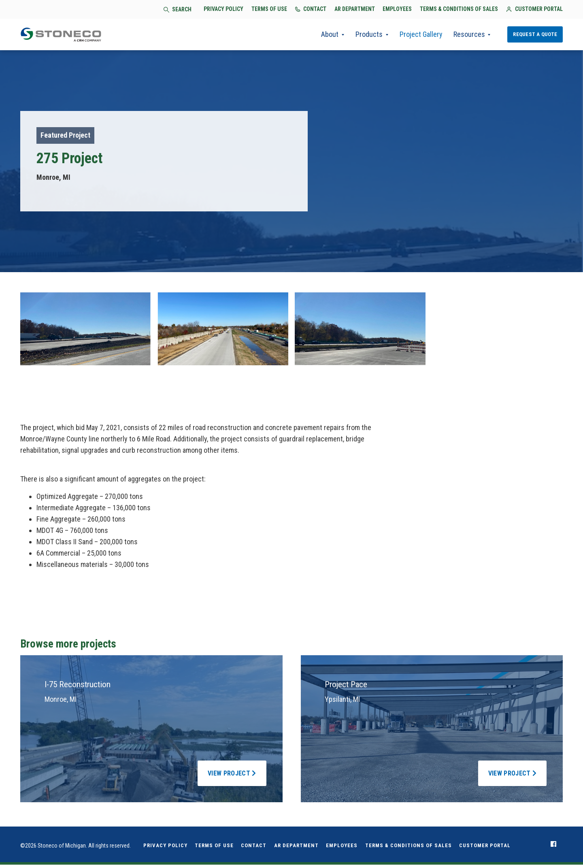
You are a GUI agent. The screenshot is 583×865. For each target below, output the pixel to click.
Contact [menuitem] (253, 846)
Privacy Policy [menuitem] (165, 846)
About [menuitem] (329, 34)
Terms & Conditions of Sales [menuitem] (408, 846)
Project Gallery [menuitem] (420, 34)
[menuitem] (553, 844)
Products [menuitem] (368, 34)
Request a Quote (535, 34)
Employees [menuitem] (341, 846)
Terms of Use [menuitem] (214, 846)
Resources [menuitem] (469, 34)
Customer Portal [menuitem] (485, 846)
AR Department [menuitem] (296, 846)
